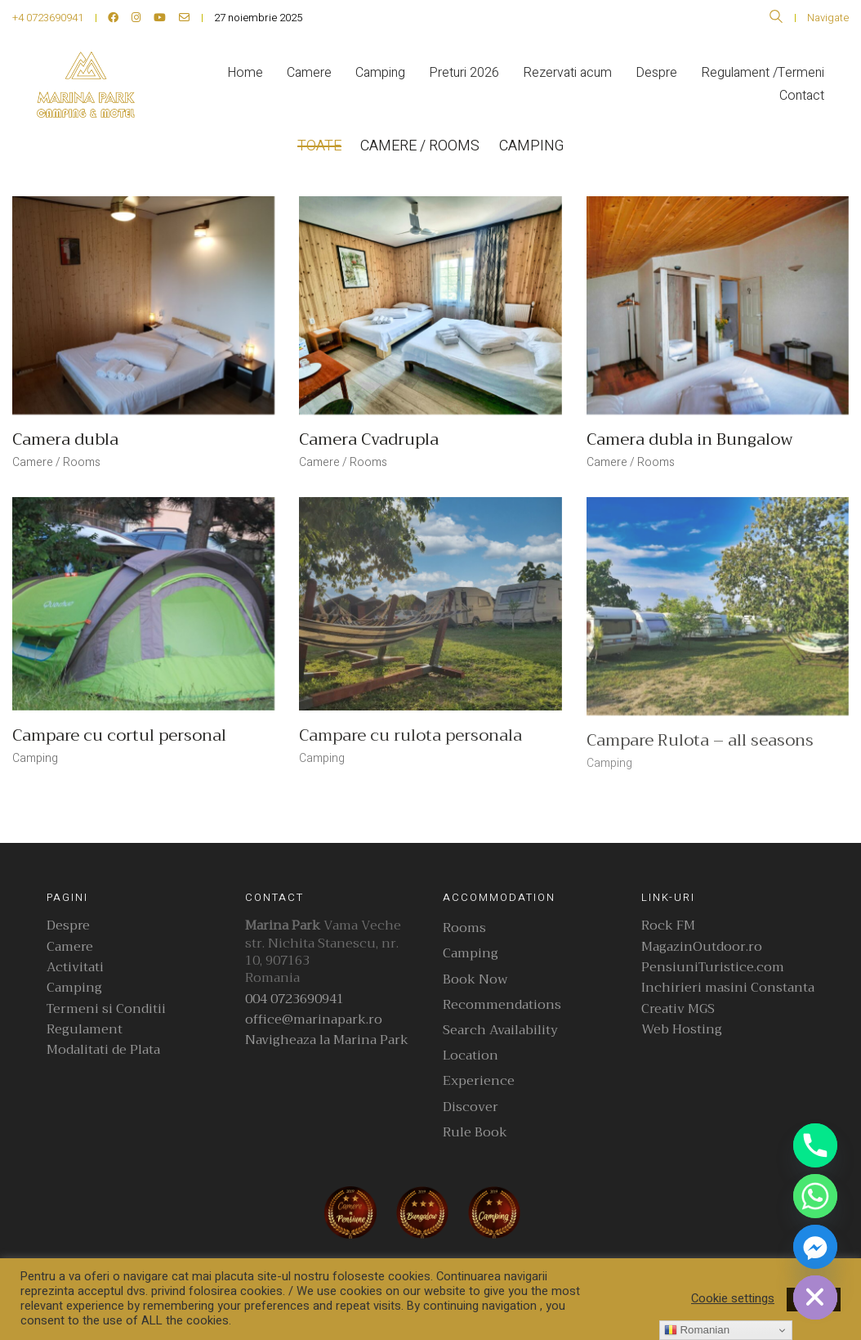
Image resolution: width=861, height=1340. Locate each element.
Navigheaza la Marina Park (326, 1040)
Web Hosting (681, 1029)
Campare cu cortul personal (119, 736)
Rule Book (475, 1133)
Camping (532, 146)
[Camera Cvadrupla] (430, 305)
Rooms (464, 928)
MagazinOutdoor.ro (701, 947)
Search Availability (500, 1031)
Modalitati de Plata (103, 1050)
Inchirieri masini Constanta (727, 988)
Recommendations (502, 1005)
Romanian (696, 1330)
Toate (319, 146)
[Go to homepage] (86, 85)
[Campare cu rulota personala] (430, 603)
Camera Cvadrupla (369, 440)
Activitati (75, 967)
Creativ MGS (678, 1009)
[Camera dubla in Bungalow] (718, 305)
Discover (470, 1107)
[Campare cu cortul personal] (143, 603)
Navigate (828, 17)
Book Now (475, 980)
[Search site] (776, 19)
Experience (479, 1081)
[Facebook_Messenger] (815, 1247)
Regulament (85, 1029)
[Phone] (815, 1145)
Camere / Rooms (420, 146)
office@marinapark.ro (313, 1020)
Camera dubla (65, 440)
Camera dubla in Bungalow (690, 440)
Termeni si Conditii (106, 1009)
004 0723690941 (294, 999)
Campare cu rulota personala (410, 736)
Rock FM (668, 925)
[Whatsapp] (815, 1196)
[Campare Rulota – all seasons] (718, 606)
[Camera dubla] (143, 305)
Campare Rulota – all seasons (700, 741)
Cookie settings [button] (732, 1299)
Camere (70, 947)
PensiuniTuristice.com (712, 967)
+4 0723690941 (47, 17)
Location (470, 1056)
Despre (68, 925)
